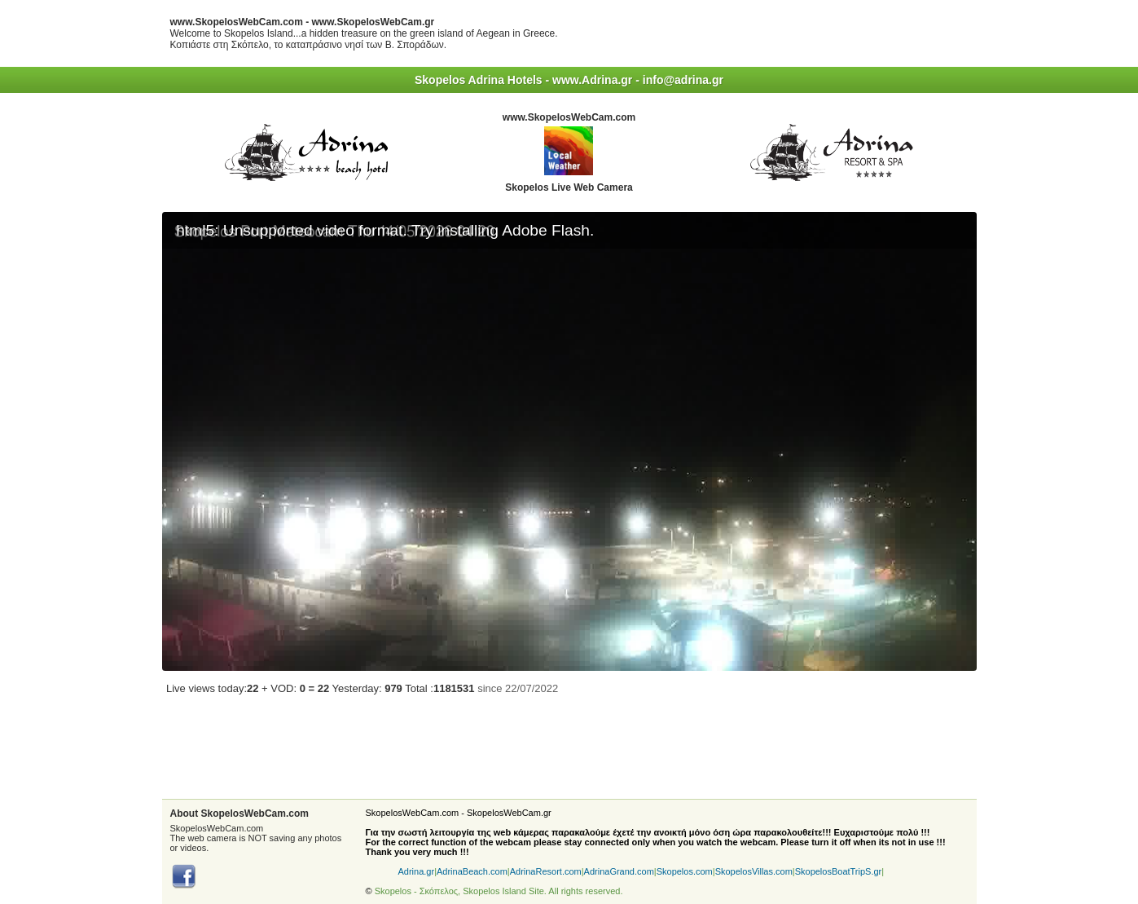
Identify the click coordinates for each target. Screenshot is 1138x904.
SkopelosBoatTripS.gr (838, 871)
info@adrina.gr (683, 79)
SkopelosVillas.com (754, 871)
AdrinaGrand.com (619, 871)
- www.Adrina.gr (589, 79)
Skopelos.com (685, 871)
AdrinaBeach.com (472, 871)
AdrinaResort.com (546, 871)
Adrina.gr (416, 871)
